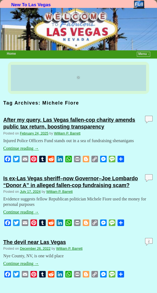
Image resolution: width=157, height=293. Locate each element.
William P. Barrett (67, 133)
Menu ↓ (143, 54)
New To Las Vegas (31, 4)
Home (11, 54)
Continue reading (21, 148)
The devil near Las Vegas (34, 242)
